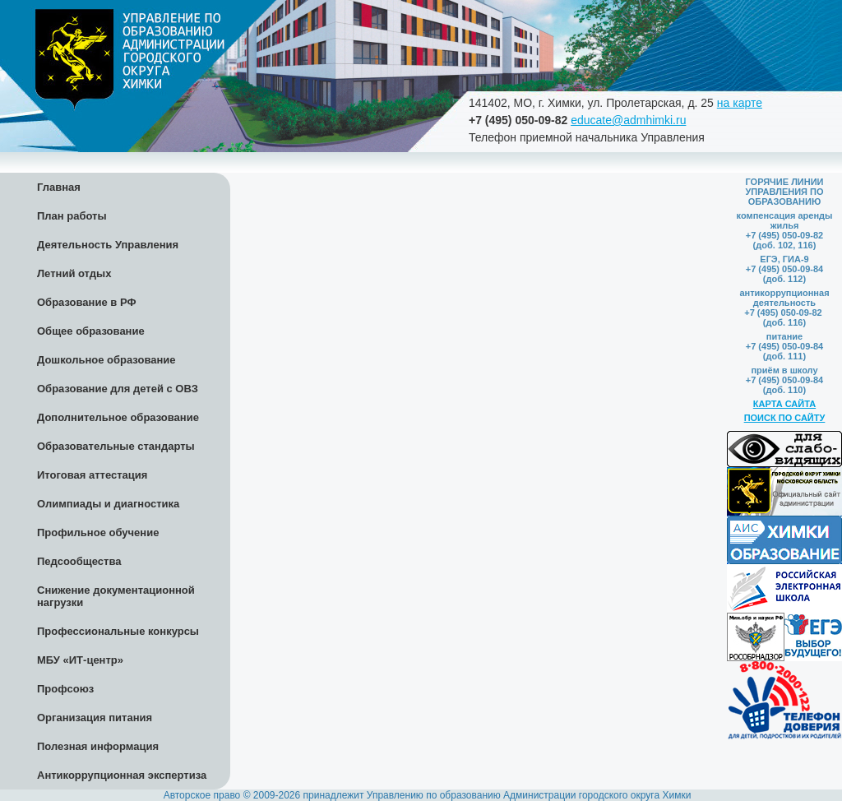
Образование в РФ (86, 302)
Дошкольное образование (106, 360)
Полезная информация (98, 746)
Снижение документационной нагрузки (116, 596)
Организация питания (94, 717)
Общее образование (91, 331)
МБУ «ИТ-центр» (80, 660)
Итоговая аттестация (92, 475)
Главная (59, 187)
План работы (72, 216)
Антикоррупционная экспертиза (121, 775)
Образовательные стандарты (116, 446)
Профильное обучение (98, 532)
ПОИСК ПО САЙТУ (785, 418)
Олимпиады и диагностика (108, 504)
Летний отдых (74, 273)
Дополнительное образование (118, 417)
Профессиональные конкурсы (118, 631)
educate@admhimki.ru (628, 120)
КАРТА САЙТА (784, 404)
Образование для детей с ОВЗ (117, 388)
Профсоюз (65, 689)
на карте (739, 102)
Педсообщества (79, 561)
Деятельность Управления (107, 244)
